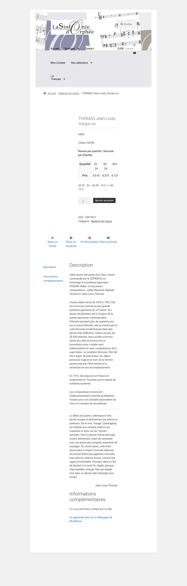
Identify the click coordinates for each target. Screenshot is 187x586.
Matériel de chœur (69, 93)
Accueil (55, 48)
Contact (89, 48)
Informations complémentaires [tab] (53, 305)
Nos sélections (79, 62)
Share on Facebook (71, 271)
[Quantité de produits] (84, 201)
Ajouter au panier (104, 200)
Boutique (70, 48)
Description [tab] (49, 294)
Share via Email (108, 269)
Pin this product (90, 269)
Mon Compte (58, 62)
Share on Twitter (52, 271)
